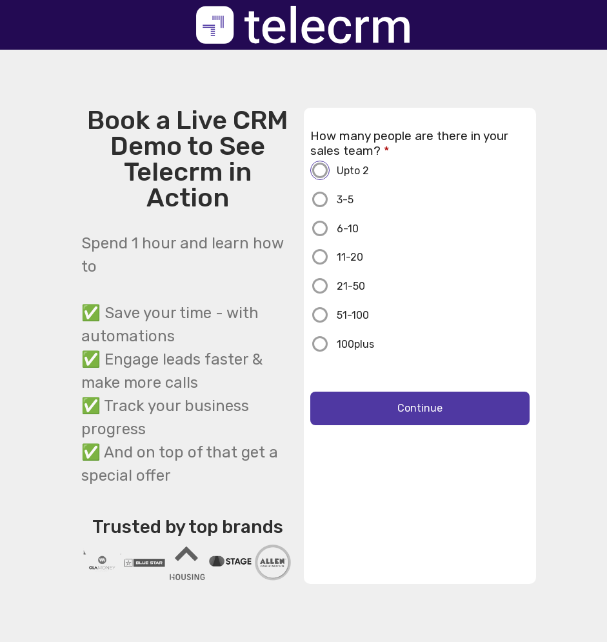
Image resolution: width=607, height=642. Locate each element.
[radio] (420, 173)
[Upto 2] (433, 170)
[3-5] (433, 199)
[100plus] (433, 344)
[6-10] (433, 228)
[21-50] (433, 286)
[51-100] (433, 315)
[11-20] (433, 256)
